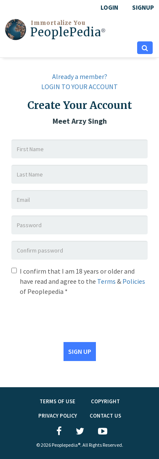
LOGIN (109, 7)
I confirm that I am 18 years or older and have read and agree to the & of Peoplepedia (82, 281)
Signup (143, 7)
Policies (133, 281)
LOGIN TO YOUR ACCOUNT (79, 86)
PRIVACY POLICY (57, 415)
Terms (106, 281)
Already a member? (79, 76)
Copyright (105, 401)
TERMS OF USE (57, 401)
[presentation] (75, 317)
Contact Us (105, 415)
